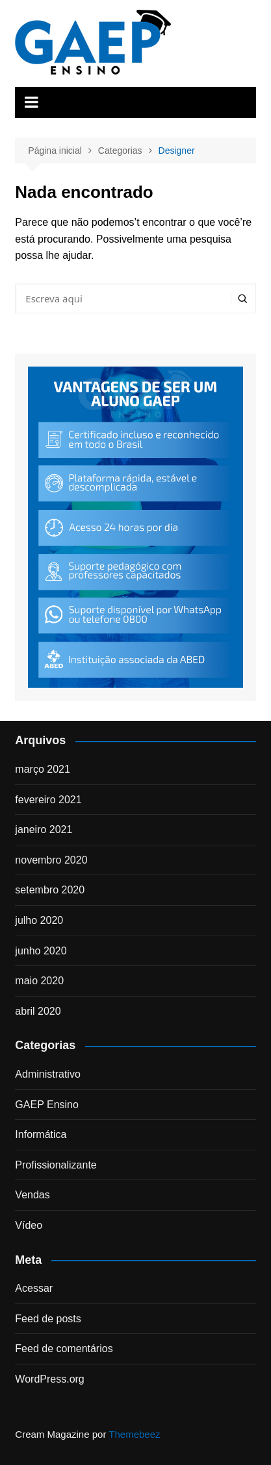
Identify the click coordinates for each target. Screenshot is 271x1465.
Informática (40, 1134)
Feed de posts (48, 1318)
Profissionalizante (55, 1164)
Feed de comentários (63, 1348)
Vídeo (28, 1225)
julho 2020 (39, 920)
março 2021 (42, 769)
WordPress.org (49, 1379)
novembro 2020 (51, 860)
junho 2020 (40, 950)
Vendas (32, 1194)
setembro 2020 (49, 889)
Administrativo (47, 1074)
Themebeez (134, 1434)
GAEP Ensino (47, 1104)
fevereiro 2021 (48, 799)
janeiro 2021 (43, 829)
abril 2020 (37, 1011)
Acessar (34, 1288)
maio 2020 (39, 980)
